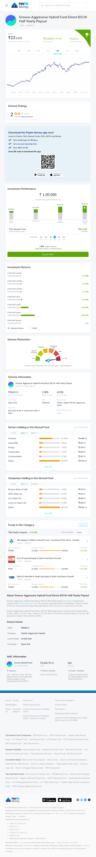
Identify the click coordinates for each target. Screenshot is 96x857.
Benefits (9, 704)
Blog (14, 704)
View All (83, 525)
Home (8, 700)
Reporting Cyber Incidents (66, 713)
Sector (33, 433)
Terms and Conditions (64, 700)
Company (34, 484)
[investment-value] (48, 194)
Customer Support (17, 710)
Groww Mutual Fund (28, 603)
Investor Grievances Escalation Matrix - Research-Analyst (36, 716)
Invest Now (48, 254)
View (59, 413)
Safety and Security (31, 704)
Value (23, 433)
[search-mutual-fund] (63, 5)
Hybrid (70, 601)
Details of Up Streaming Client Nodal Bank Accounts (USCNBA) (71, 718)
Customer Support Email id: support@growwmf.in (78, 675)
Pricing (15, 700)
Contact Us (28, 700)
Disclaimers (60, 709)
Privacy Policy (61, 704)
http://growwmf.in (75, 679)
